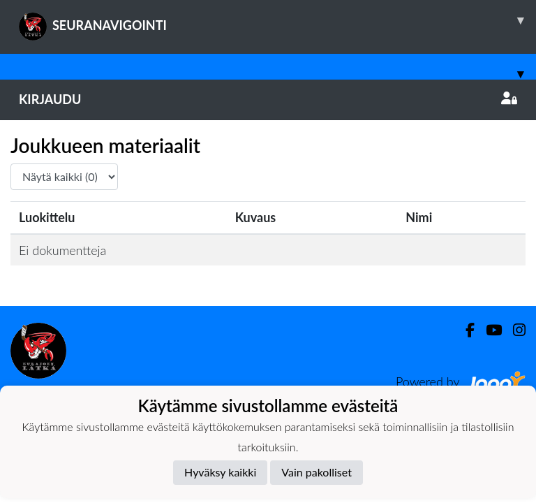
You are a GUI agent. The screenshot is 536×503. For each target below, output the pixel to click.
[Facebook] (464, 330)
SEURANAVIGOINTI (277, 20)
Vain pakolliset (316, 472)
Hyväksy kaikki (220, 472)
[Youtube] (488, 330)
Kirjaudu (268, 99)
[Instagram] (514, 330)
